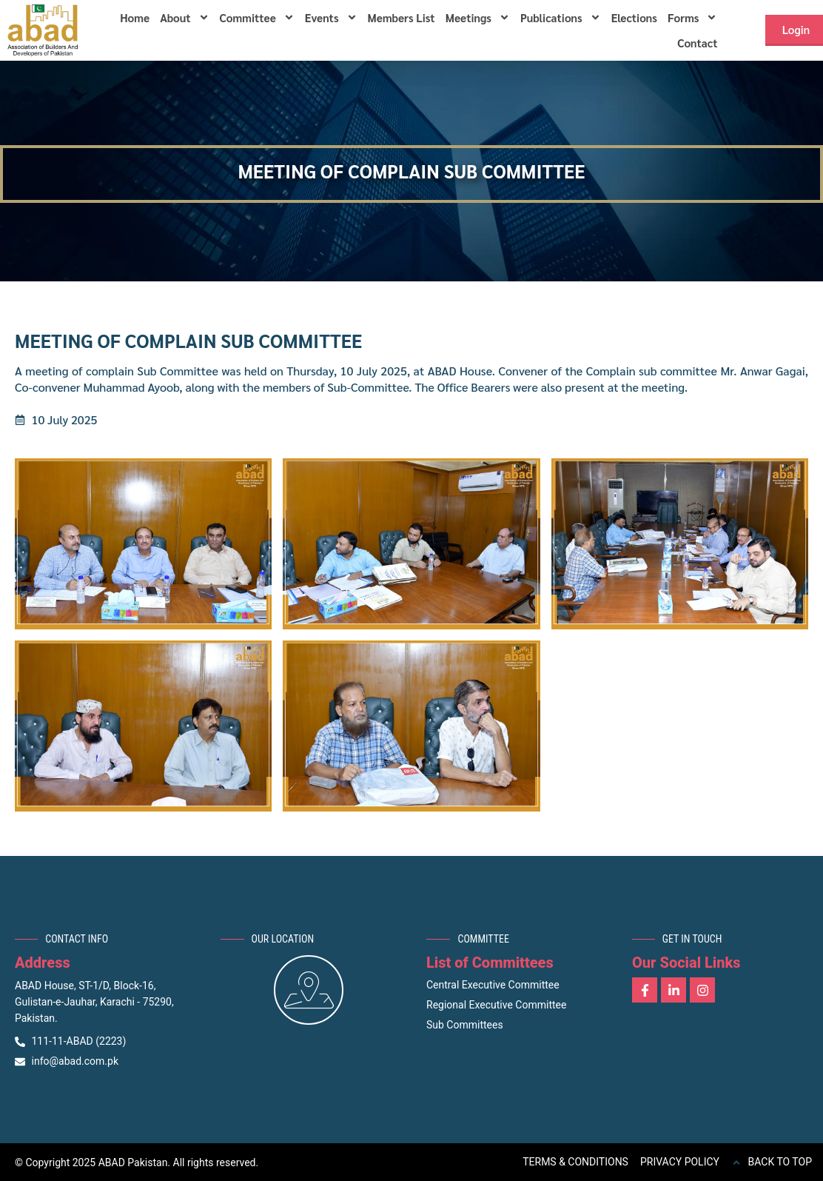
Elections (634, 17)
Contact (697, 43)
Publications (560, 17)
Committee (257, 17)
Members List (401, 17)
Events (331, 17)
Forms (693, 17)
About (184, 17)
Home (135, 17)
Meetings (478, 17)
